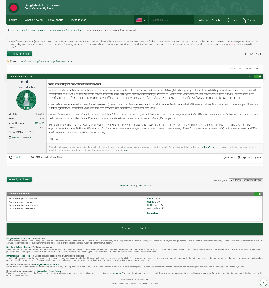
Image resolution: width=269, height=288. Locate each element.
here (125, 150)
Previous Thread (127, 185)
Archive (144, 228)
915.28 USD (39, 123)
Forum (13, 19)
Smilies (150, 201)
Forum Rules (153, 213)
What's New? (33, 19)
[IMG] (150, 205)
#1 (250, 76)
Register (249, 20)
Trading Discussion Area (33, 30)
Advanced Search (209, 20)
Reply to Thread (19, 53)
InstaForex (209, 147)
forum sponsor (114, 273)
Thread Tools (235, 68)
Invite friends (78, 19)
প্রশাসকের (232, 44)
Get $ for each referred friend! (47, 157)
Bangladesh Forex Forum (18, 238)
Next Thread (143, 185)
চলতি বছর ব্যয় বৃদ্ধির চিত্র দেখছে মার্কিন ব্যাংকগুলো (46, 61)
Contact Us (129, 228)
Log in (232, 20)
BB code (151, 198)
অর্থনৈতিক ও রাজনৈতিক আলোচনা (65, 30)
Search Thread (252, 68)
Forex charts (55, 19)
